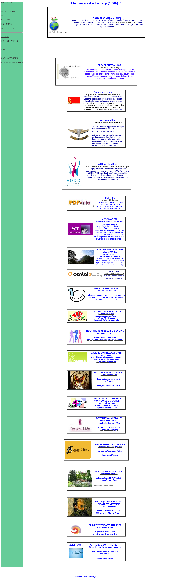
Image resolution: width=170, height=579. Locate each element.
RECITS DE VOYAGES (10, 41)
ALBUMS (5, 37)
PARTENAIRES (7, 28)
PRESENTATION (8, 11)
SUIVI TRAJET (7, 3)
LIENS (4, 49)
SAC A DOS (6, 20)
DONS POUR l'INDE (9, 58)
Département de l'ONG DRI (125, 22)
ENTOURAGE (7, 24)
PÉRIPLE (5, 16)
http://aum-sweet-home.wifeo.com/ (102, 94)
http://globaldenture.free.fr (59, 32)
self (81, 206)
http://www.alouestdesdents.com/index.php (108, 166)
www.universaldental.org (114, 274)
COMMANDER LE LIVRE (12, 62)
